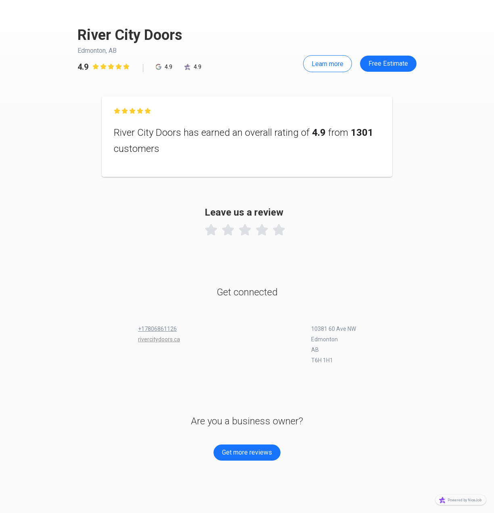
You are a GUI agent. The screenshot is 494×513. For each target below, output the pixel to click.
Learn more (327, 64)
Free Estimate (388, 63)
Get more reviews (247, 452)
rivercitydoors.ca (159, 339)
